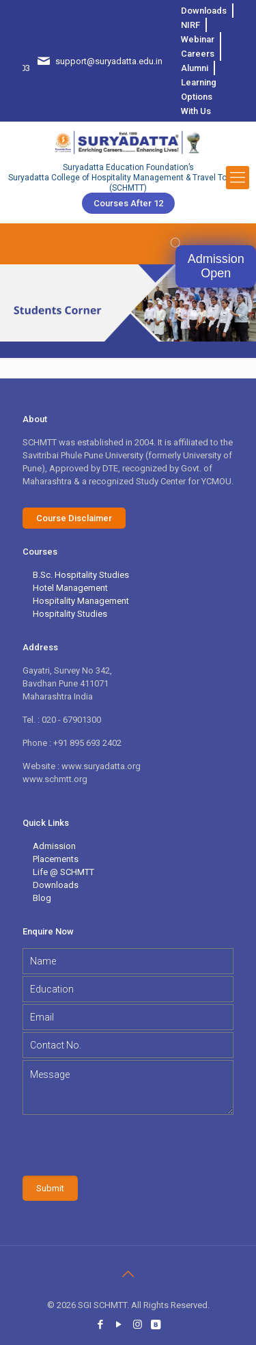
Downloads (204, 10)
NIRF (190, 25)
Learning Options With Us (198, 96)
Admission (54, 846)
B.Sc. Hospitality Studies (81, 575)
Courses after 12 (128, 203)
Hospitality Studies (70, 614)
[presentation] (126, 1144)
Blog (42, 898)
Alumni (194, 68)
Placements (56, 859)
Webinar (197, 39)
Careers (197, 53)
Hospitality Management (81, 601)
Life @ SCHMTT (63, 872)
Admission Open (216, 266)
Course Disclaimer (74, 518)
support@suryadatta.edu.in (108, 61)
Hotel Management (70, 588)
